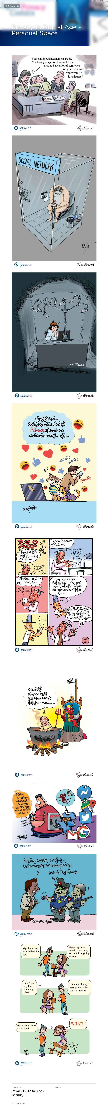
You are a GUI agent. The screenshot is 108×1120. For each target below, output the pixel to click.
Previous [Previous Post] (16, 1087)
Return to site (12, 6)
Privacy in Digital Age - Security (28, 1093)
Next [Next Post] (58, 1087)
